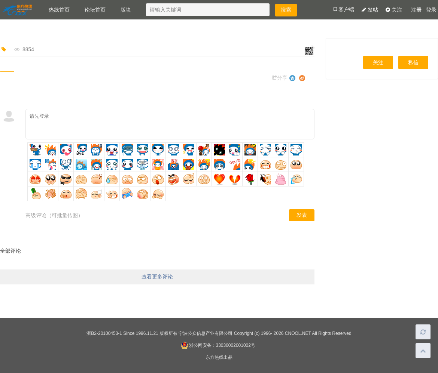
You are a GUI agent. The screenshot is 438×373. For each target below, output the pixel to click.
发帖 (370, 10)
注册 (416, 10)
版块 (126, 10)
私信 (413, 62)
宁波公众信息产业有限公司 (205, 333)
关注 (394, 10)
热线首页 (59, 10)
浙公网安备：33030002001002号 (218, 345)
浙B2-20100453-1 (104, 333)
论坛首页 (95, 10)
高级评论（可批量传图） (54, 215)
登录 (431, 10)
